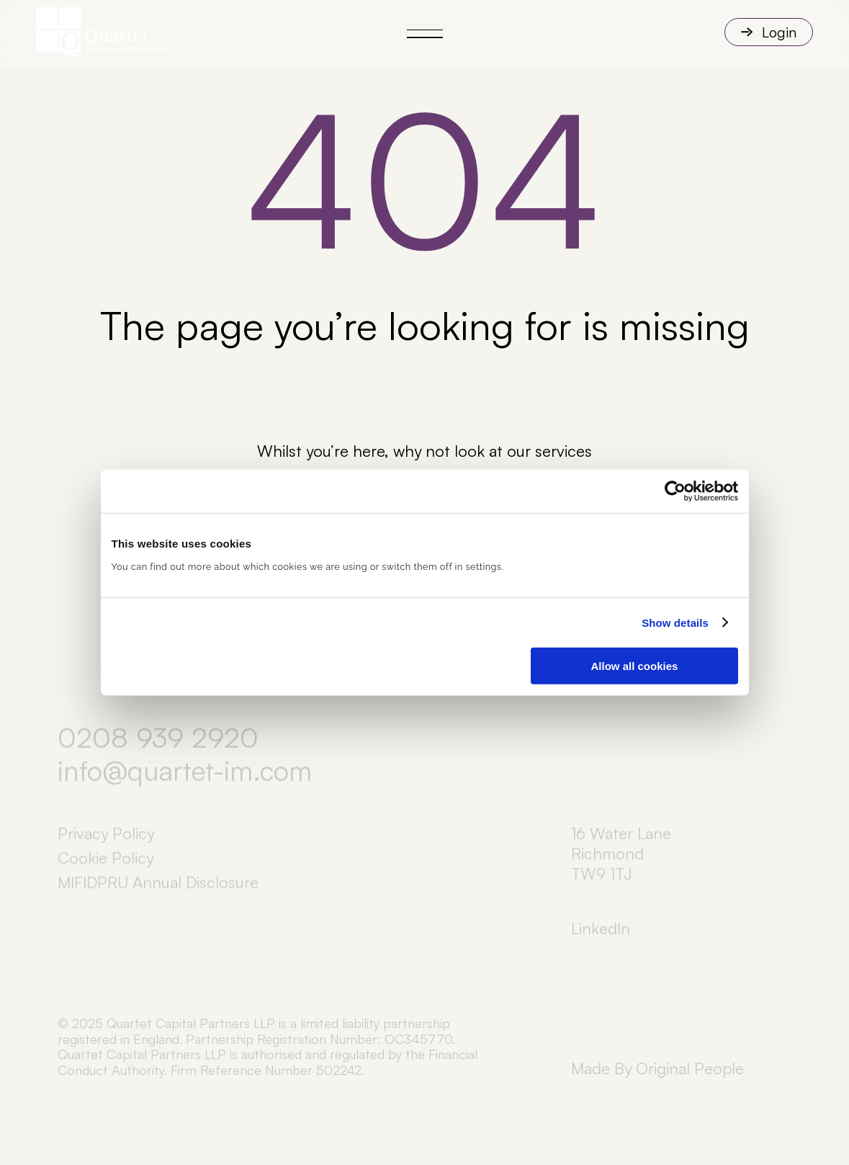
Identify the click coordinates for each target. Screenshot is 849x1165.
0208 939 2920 (158, 745)
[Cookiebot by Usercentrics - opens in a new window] (675, 490)
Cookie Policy (105, 865)
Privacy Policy (106, 841)
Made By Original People (657, 1068)
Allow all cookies (634, 666)
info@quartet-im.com (185, 778)
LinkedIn (600, 936)
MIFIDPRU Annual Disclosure (158, 890)
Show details (675, 622)
